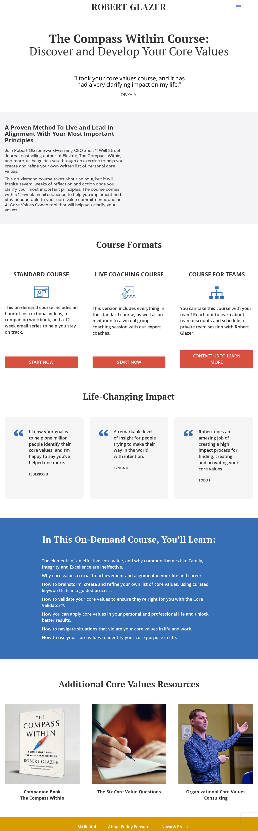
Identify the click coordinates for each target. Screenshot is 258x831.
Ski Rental (86, 826)
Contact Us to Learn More (216, 359)
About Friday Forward (129, 826)
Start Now (41, 362)
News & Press (175, 826)
